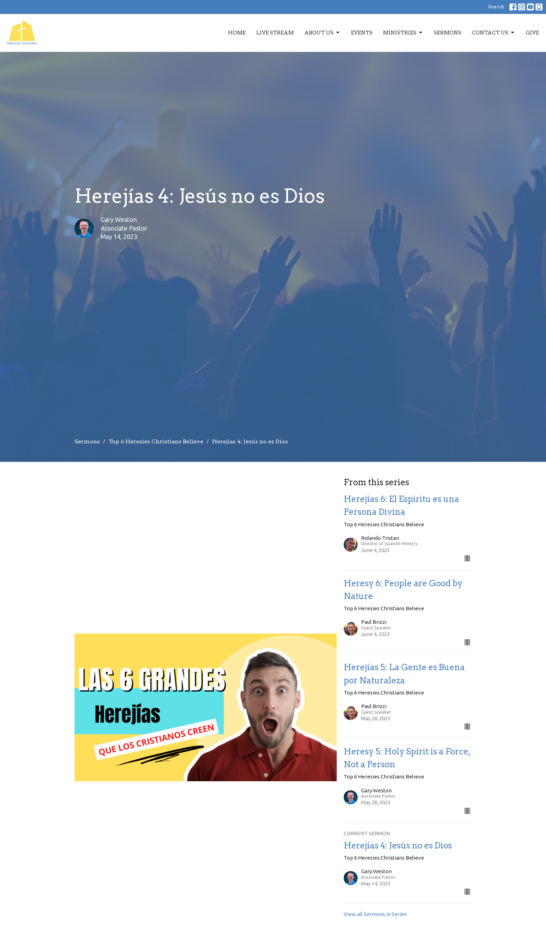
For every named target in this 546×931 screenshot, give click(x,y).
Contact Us (493, 32)
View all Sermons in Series (375, 914)
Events (362, 33)
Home (237, 33)
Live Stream (275, 33)
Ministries (403, 32)
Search (496, 6)
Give (532, 33)
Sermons (447, 33)
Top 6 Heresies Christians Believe (156, 441)
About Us (322, 32)
